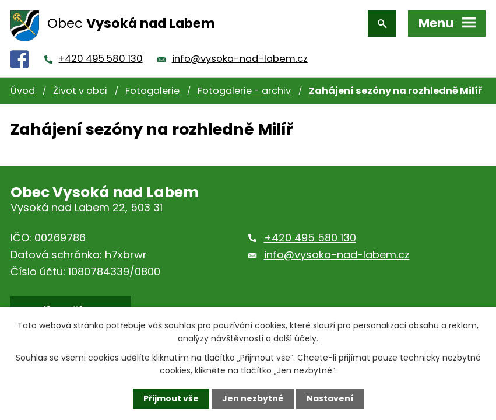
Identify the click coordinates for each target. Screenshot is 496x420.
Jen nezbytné (252, 398)
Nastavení (330, 398)
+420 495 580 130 (101, 58)
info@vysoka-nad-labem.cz (240, 58)
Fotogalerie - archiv (244, 90)
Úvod (22, 90)
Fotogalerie (152, 90)
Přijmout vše (171, 398)
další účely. (295, 338)
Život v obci (80, 90)
